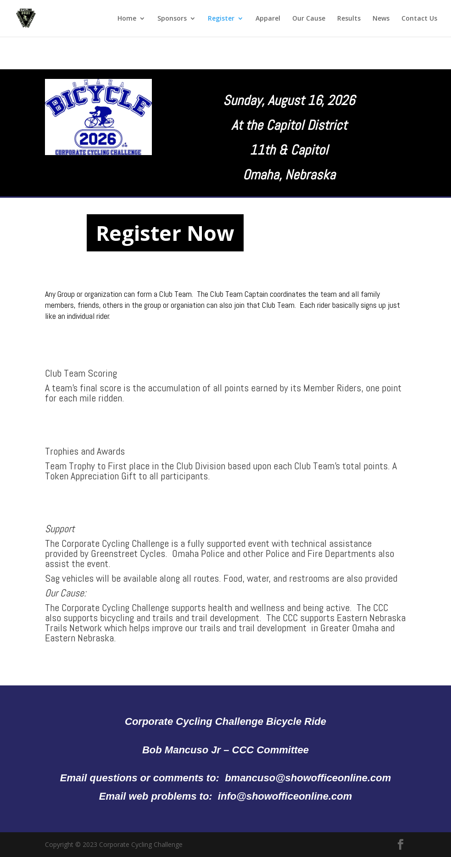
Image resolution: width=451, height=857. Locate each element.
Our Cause (308, 18)
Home (126, 18)
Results (349, 18)
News (381, 18)
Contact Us (419, 18)
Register (221, 18)
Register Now (165, 233)
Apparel (268, 18)
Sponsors (172, 18)
